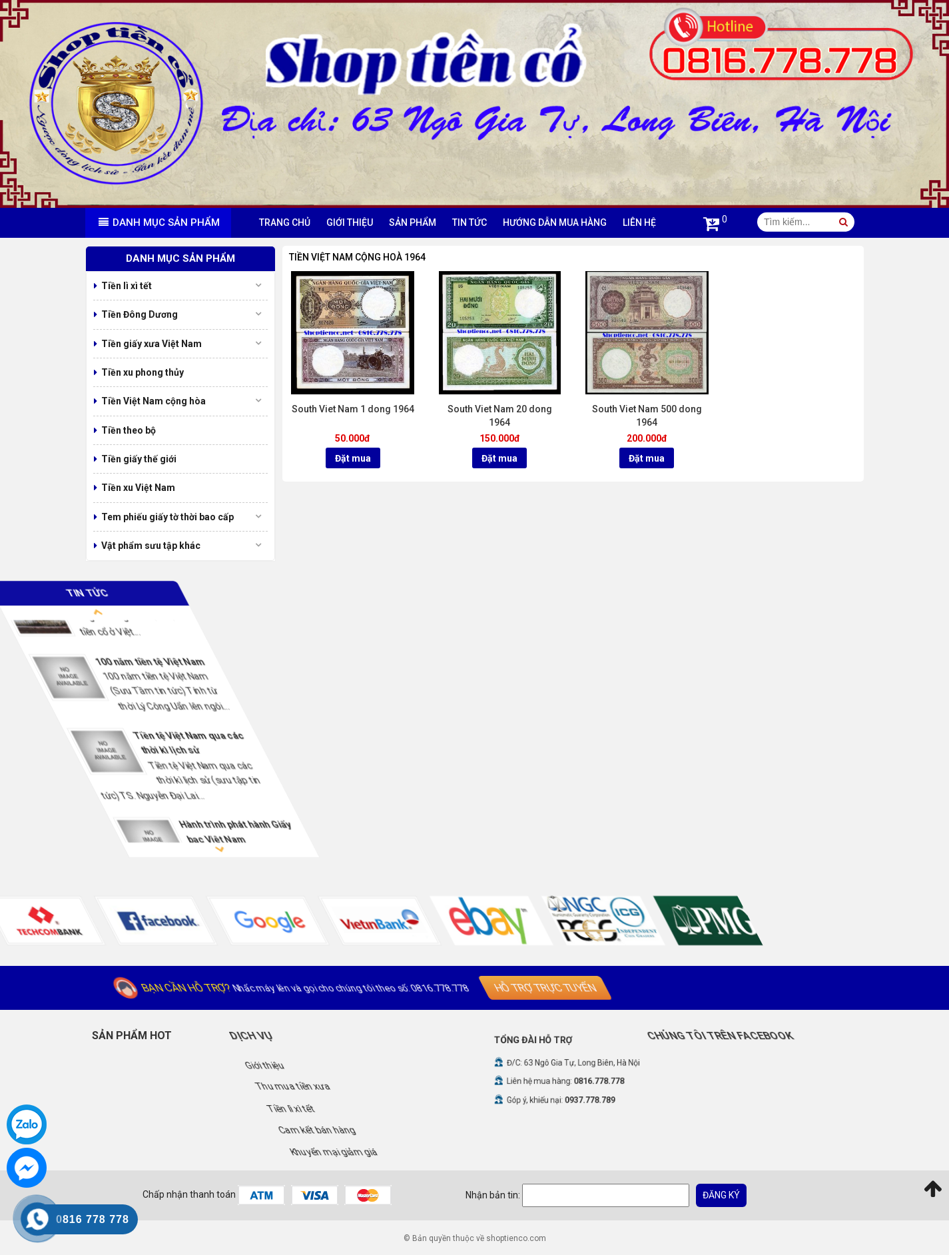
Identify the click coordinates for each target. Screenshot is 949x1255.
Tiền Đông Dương (139, 314)
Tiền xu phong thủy (142, 372)
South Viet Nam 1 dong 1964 (353, 409)
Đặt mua (353, 458)
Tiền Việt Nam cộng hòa (153, 401)
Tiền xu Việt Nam (138, 487)
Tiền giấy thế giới (138, 459)
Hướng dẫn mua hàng (555, 222)
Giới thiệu (349, 222)
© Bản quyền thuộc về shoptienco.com (475, 1238)
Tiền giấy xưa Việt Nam (151, 343)
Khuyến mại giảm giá (415, 1151)
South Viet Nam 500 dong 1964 (647, 416)
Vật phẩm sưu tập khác (150, 545)
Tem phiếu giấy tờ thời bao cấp (167, 517)
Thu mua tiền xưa (415, 1086)
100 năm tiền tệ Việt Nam (307, 660)
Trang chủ (284, 222)
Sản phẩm (412, 222)
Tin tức (469, 222)
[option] (278, 686)
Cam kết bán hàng (412, 1129)
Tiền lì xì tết (126, 285)
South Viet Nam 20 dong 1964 (500, 416)
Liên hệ (639, 222)
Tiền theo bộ (128, 430)
